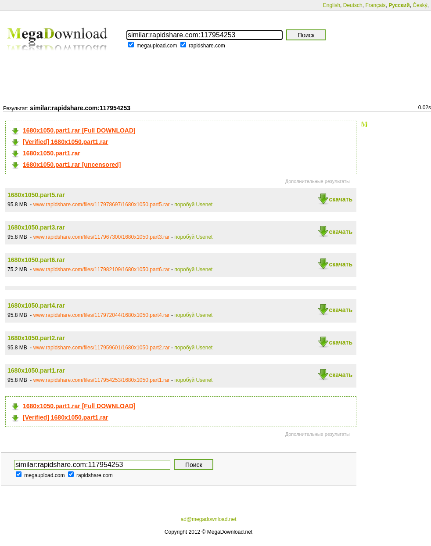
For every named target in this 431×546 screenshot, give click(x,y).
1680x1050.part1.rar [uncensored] (72, 164)
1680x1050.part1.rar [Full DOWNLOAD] (79, 130)
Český (420, 5)
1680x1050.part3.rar (36, 227)
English (331, 5)
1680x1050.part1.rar (51, 153)
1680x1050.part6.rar (36, 259)
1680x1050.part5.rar (36, 194)
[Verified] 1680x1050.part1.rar (65, 141)
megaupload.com (156, 46)
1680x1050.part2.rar (36, 337)
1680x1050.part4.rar (36, 305)
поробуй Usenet (193, 204)
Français (375, 5)
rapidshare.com (207, 46)
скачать (340, 199)
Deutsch (353, 5)
